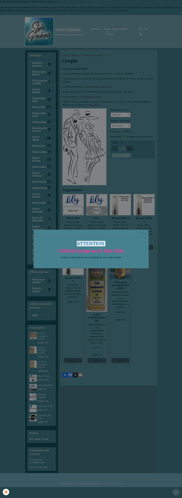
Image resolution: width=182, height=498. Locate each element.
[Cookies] (6, 492)
